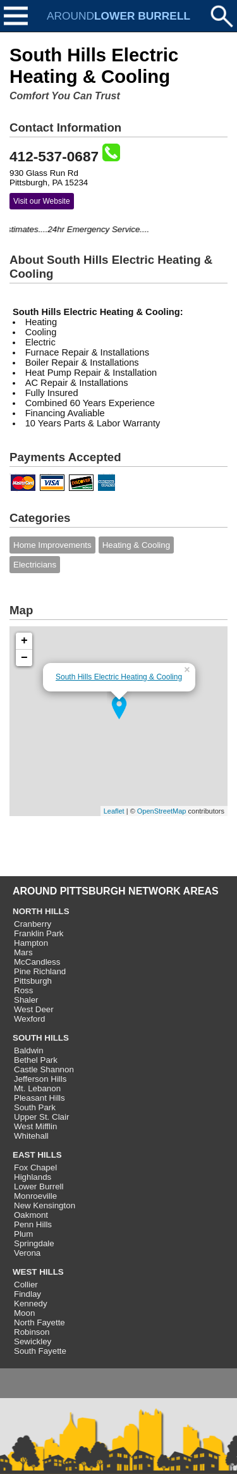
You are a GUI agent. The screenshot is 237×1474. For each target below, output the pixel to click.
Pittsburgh (33, 981)
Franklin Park (39, 933)
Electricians (34, 564)
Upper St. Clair (41, 1117)
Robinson (31, 1332)
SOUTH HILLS (41, 1038)
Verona (27, 1253)
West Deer (34, 1009)
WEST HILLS (38, 1272)
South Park (35, 1107)
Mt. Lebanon (37, 1088)
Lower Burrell (39, 1186)
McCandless (37, 962)
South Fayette (40, 1351)
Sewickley (32, 1341)
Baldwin (29, 1050)
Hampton (31, 943)
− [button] (24, 658)
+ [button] (24, 640)
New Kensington (44, 1205)
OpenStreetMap (161, 811)
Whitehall (31, 1136)
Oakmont (31, 1215)
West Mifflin (35, 1126)
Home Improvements (52, 545)
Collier (26, 1284)
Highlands (32, 1177)
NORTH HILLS (41, 911)
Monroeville (35, 1196)
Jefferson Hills (40, 1079)
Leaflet (114, 811)
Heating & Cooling (136, 545)
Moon (24, 1313)
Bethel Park (36, 1060)
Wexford (29, 1019)
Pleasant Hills (39, 1098)
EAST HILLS (37, 1155)
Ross (23, 990)
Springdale (34, 1243)
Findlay (27, 1294)
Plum (23, 1234)
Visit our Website (41, 201)
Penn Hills (33, 1224)
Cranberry (32, 924)
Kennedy (30, 1303)
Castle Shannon (44, 1069)
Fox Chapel (35, 1167)
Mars (23, 952)
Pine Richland (40, 971)
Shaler (26, 1000)
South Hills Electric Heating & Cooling (119, 676)
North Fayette (39, 1322)
